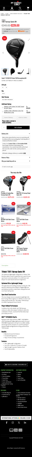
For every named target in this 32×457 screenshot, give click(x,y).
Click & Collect (23, 117)
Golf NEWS (19, 403)
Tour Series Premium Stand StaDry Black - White (22, 250)
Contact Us (19, 372)
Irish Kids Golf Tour (5, 394)
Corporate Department (21, 401)
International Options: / (16, 418)
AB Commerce (22, 448)
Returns (18, 376)
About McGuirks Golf (5, 372)
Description (5, 265)
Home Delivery (8, 117)
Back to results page (8, 166)
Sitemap (3, 387)
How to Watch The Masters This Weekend (23, 395)
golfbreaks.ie (4, 396)
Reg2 (3, 93)
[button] (29, 39)
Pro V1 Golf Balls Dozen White (7, 249)
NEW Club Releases (21, 399)
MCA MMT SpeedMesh (7, 99)
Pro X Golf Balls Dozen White (22, 220)
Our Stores (4, 374)
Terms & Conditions (5, 376)
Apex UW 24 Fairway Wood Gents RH (23, 194)
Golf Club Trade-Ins (21, 397)
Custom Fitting (19, 378)
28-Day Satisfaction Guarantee (23, 392)
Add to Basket (18, 127)
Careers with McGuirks (6, 382)
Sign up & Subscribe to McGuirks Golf (16, 364)
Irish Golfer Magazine (6, 392)
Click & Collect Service (21, 407)
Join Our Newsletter (20, 380)
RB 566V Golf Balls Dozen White (7, 220)
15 (2, 87)
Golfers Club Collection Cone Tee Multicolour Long (17, 111)
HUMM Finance (20, 405)
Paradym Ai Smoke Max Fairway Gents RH (7, 194)
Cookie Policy (4, 380)
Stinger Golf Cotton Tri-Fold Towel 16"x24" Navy (17, 107)
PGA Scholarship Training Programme (7, 384)
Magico (11, 448)
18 (6, 87)
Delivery (18, 374)
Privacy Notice (4, 378)
